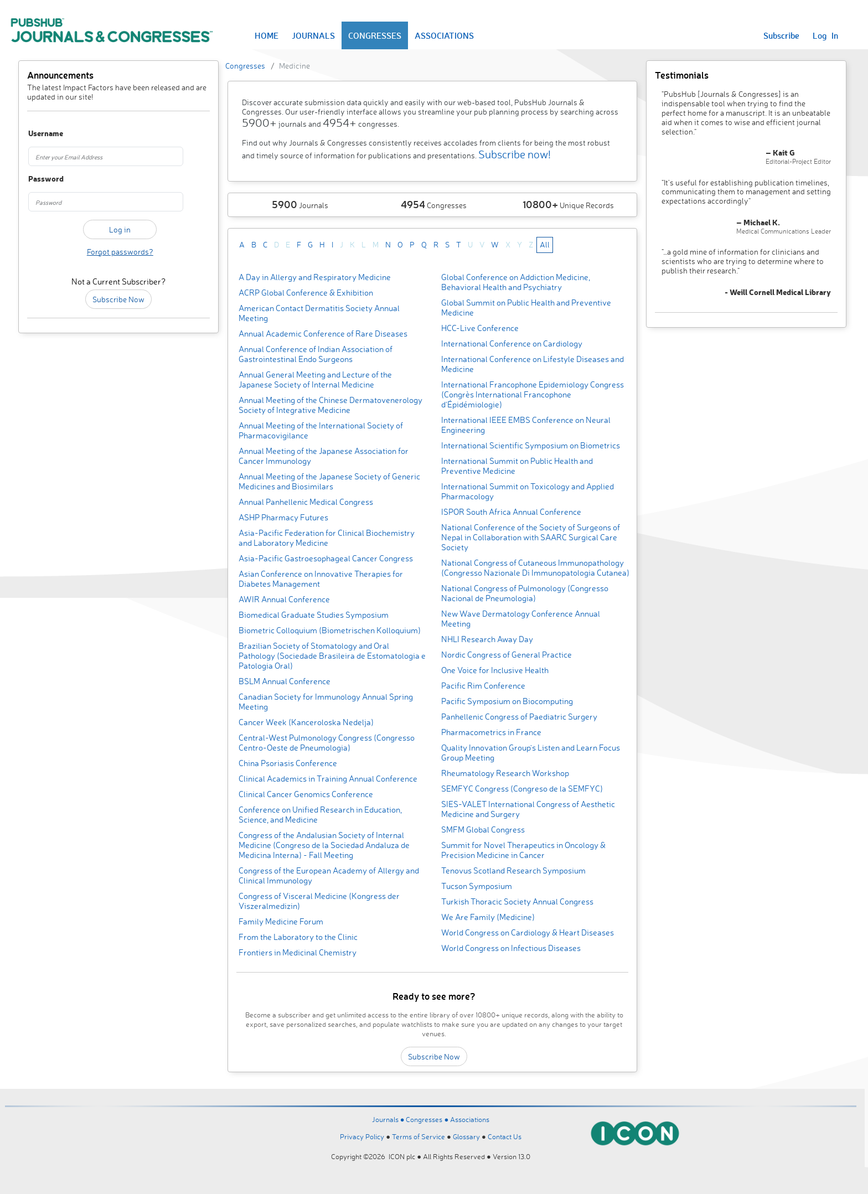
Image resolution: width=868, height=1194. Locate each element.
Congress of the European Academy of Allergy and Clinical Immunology (329, 875)
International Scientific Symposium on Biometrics (530, 445)
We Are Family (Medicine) (488, 917)
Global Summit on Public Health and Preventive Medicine (526, 307)
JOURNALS (313, 35)
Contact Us (504, 1136)
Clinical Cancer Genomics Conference (306, 794)
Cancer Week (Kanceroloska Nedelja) (306, 722)
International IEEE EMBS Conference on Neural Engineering (526, 425)
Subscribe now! (514, 154)
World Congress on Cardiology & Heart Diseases (527, 932)
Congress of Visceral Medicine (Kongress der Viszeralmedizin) (319, 901)
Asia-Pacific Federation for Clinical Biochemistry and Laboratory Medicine (327, 538)
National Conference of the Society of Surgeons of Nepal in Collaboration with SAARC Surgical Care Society (530, 537)
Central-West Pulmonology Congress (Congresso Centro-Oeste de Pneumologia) (327, 742)
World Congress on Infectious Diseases (511, 948)
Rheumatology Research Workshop (505, 773)
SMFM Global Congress (483, 829)
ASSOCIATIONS (444, 35)
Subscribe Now (118, 299)
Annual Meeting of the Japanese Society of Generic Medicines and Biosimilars (329, 481)
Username (42, 133)
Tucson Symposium (476, 886)
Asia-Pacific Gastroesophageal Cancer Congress (326, 558)
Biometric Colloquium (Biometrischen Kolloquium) (330, 630)
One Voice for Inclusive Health (495, 670)
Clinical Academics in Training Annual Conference (328, 778)
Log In (825, 35)
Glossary (466, 1136)
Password (42, 179)
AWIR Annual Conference (284, 599)
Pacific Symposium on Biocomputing (507, 701)
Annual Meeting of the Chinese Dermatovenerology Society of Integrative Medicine (330, 405)
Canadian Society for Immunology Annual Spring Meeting (326, 701)
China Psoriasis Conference (288, 763)
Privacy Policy (362, 1136)
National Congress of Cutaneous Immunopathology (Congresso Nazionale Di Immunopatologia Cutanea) (535, 567)
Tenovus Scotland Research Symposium (513, 870)
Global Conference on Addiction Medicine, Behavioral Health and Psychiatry (515, 282)
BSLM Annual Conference (284, 681)
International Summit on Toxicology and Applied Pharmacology (527, 491)
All (545, 244)
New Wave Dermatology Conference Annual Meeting (520, 618)
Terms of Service (418, 1136)
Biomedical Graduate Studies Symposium (314, 614)
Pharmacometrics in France (491, 732)
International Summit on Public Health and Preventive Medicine (517, 466)
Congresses (245, 65)
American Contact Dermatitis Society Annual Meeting (319, 313)
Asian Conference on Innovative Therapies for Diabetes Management (321, 578)
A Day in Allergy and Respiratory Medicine (315, 277)
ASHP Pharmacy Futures (283, 517)
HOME (266, 35)
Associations (469, 1119)
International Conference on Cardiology (511, 343)
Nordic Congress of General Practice (506, 654)
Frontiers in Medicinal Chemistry (297, 952)
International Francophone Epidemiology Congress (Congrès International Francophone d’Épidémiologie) (532, 394)
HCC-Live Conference (480, 328)
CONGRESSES (374, 35)
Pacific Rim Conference (483, 685)
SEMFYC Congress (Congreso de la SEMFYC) (522, 788)
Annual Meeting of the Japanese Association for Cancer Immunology (324, 456)
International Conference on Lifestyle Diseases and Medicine (532, 364)
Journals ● (389, 1119)
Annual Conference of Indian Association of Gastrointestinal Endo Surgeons (315, 354)
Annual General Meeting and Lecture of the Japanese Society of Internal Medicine (315, 379)
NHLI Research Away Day (487, 639)
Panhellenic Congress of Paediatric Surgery (519, 716)
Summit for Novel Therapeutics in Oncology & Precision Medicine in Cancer (523, 850)
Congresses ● (428, 1119)
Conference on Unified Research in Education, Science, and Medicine (320, 814)
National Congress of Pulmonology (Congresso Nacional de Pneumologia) (524, 593)
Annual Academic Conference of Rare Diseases (323, 333)
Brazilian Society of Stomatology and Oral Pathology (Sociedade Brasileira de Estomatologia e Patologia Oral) (332, 655)
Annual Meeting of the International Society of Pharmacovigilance (321, 430)
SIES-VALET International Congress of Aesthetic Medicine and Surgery (528, 809)
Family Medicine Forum (281, 921)
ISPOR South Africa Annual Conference (511, 511)
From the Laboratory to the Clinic (298, 937)
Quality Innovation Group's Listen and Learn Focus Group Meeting (530, 752)
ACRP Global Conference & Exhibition (306, 292)
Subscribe (781, 35)
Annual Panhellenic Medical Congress (306, 502)
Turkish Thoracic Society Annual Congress (517, 901)
